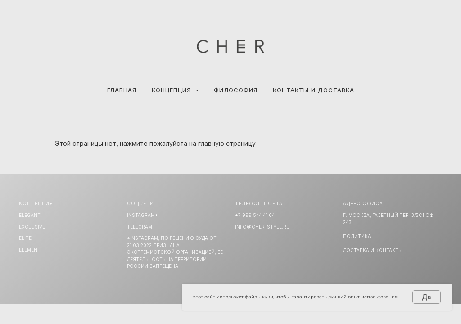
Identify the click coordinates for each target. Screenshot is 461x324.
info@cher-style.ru (262, 227)
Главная (121, 90)
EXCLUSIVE (32, 227)
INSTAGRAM (141, 215)
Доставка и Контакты (372, 250)
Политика (357, 236)
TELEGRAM (139, 227)
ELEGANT (30, 215)
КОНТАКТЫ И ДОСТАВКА (313, 90)
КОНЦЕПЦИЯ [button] (172, 90)
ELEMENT (30, 249)
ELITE (25, 238)
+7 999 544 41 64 (255, 215)
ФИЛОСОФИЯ (236, 90)
